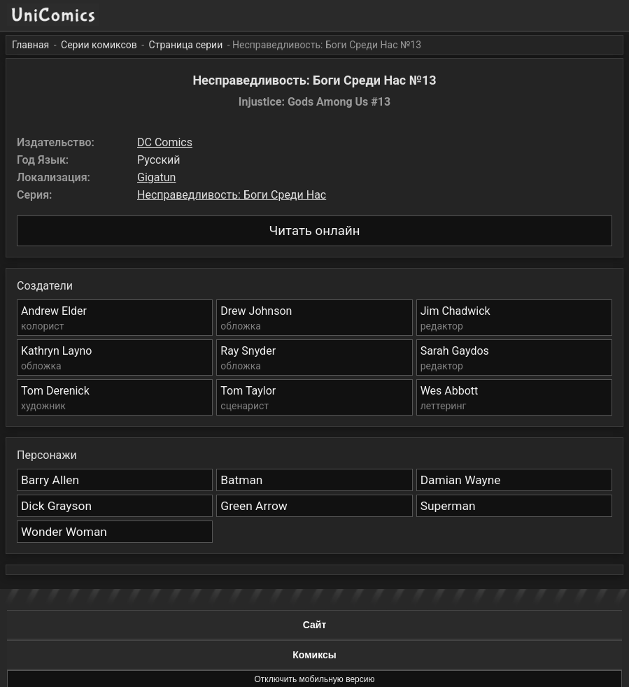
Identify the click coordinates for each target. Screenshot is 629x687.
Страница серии (186, 44)
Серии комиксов (99, 44)
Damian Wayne (460, 480)
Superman (448, 506)
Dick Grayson (56, 506)
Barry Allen (50, 480)
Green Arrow (254, 506)
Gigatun (156, 177)
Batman (241, 480)
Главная (30, 44)
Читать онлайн (314, 231)
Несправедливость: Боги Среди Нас (231, 194)
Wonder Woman (64, 532)
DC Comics (164, 142)
